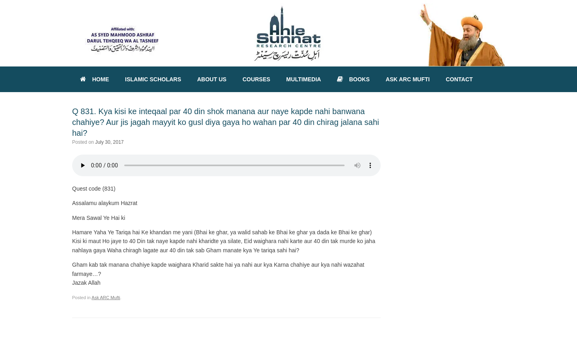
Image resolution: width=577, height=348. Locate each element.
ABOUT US (211, 79)
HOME (94, 79)
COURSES (256, 79)
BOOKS (353, 79)
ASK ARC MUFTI (408, 79)
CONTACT (459, 79)
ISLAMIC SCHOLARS (153, 79)
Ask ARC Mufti (106, 297)
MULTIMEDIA (303, 79)
